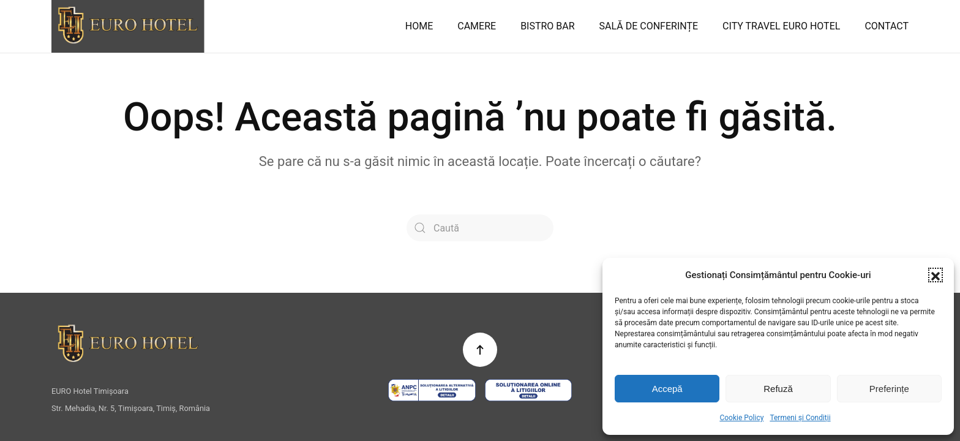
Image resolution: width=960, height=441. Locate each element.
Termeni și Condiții (800, 417)
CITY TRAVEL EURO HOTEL (781, 26)
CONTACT (886, 26)
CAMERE (476, 26)
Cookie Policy (741, 417)
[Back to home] (127, 26)
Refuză (778, 388)
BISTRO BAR (547, 26)
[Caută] (480, 227)
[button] (935, 275)
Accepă (667, 388)
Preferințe (889, 388)
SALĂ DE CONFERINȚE (648, 26)
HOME (419, 26)
